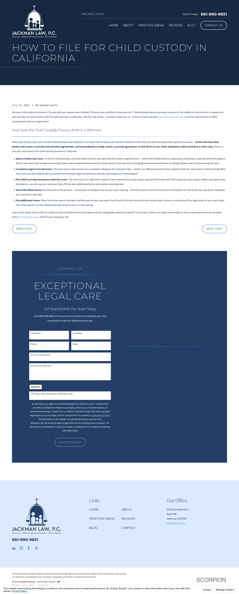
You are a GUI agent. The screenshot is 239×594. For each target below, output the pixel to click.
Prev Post (24, 228)
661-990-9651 (214, 14)
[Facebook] (29, 548)
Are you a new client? (41, 354)
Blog (93, 528)
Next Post (214, 228)
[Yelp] (36, 548)
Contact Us (214, 25)
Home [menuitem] (113, 25)
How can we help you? (41, 365)
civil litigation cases (28, 217)
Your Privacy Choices (48, 581)
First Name (36, 333)
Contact (129, 528)
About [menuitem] (128, 25)
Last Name (77, 333)
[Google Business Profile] (14, 548)
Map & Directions (176, 523)
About (127, 509)
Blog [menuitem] (191, 25)
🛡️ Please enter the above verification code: (52, 393)
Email (75, 344)
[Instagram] (21, 548)
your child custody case (170, 116)
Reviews (128, 518)
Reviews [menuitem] (175, 25)
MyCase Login (93, 14)
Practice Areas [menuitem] (151, 25)
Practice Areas (102, 518)
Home (93, 509)
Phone (34, 344)
